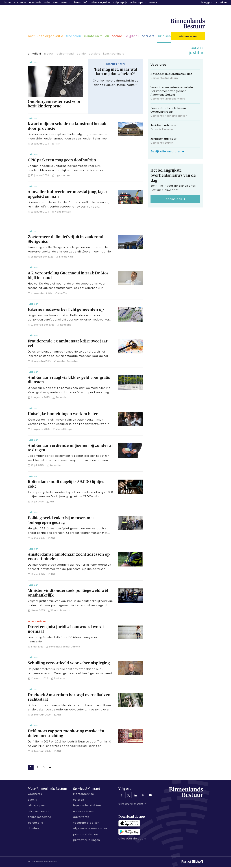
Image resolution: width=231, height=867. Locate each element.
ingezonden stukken (87, 805)
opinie (81, 53)
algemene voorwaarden (90, 828)
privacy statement (86, 834)
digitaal (132, 36)
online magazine (100, 2)
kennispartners (113, 53)
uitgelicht (34, 53)
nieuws (49, 53)
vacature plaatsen (86, 822)
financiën (73, 36)
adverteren (51, 2)
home (7, 2)
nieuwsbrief (80, 2)
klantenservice (83, 794)
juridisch (164, 36)
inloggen (206, 2)
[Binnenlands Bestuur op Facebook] (121, 795)
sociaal (117, 36)
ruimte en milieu (96, 36)
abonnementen (38, 811)
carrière (147, 36)
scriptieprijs (120, 2)
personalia (35, 822)
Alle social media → (132, 803)
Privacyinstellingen (86, 840)
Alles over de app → (132, 838)
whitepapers (138, 2)
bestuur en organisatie (45, 36)
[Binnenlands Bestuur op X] (128, 795)
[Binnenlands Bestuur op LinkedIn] (136, 795)
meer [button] (152, 2)
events (65, 2)
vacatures (20, 2)
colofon (78, 799)
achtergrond (65, 53)
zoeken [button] (222, 2)
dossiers (94, 53)
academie (35, 2)
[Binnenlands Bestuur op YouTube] (150, 795)
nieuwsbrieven (83, 811)
